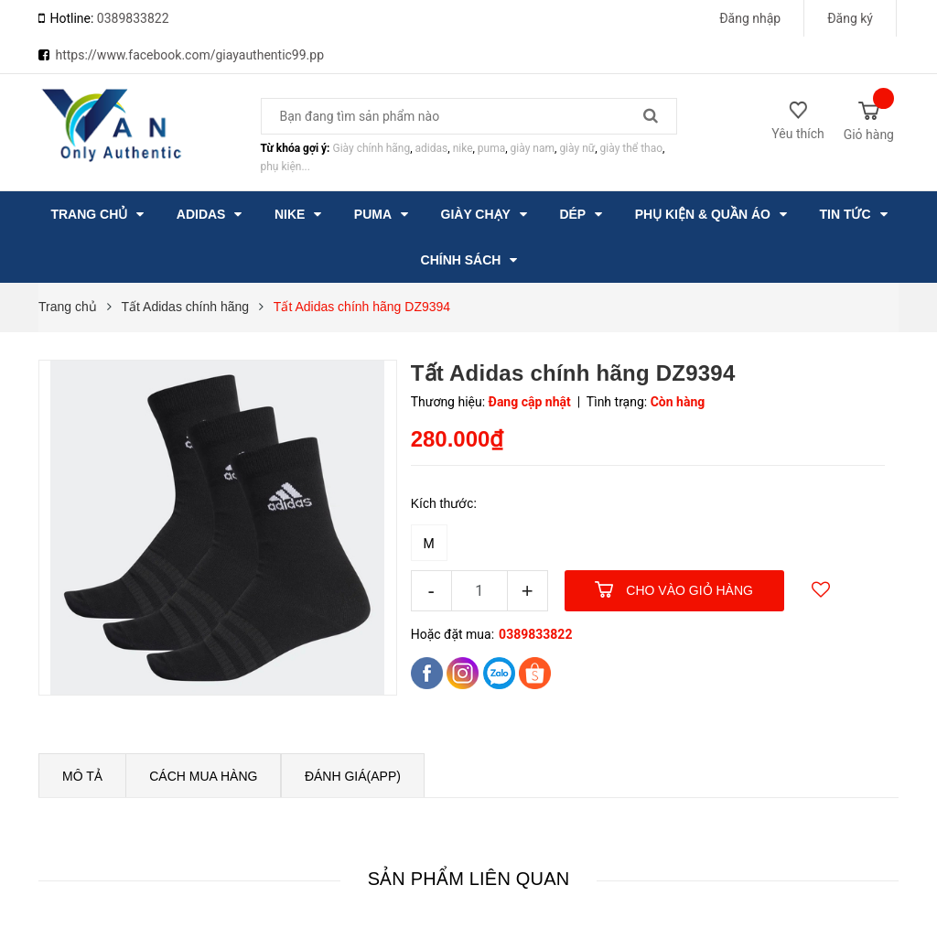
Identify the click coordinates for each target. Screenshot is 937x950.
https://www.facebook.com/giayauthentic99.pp (189, 55)
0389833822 (133, 18)
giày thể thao (631, 148)
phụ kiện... (285, 166)
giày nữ (577, 148)
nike (463, 148)
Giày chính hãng (371, 148)
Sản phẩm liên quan (469, 879)
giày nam (533, 148)
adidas (431, 148)
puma (491, 148)
